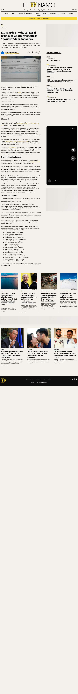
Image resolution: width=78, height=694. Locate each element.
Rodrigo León (23, 311)
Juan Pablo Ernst (30, 363)
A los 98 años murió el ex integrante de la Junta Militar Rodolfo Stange (61, 100)
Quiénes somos (29, 379)
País (13, 13)
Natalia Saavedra (57, 363)
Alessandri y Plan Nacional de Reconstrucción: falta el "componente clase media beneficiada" (12, 354)
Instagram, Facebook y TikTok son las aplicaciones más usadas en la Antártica (68, 296)
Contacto (39, 379)
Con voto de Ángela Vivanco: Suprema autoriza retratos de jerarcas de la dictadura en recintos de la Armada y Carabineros (60, 70)
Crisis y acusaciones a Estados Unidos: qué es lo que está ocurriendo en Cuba (61, 81)
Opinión (37, 13)
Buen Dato (39, 15)
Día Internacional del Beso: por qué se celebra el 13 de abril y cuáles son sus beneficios (37, 354)
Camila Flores (32, 18)
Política (6, 13)
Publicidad (33, 382)
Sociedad (71, 13)
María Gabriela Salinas (11, 52)
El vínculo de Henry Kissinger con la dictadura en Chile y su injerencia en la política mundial (60, 90)
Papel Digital (41, 10)
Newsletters (51, 10)
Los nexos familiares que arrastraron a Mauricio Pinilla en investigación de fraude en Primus (65, 354)
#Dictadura (4, 27)
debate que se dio (35, 162)
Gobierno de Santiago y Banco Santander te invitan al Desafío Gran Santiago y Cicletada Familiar (49, 297)
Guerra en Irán (46, 18)
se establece (12, 147)
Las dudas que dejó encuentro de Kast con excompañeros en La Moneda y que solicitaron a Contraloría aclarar (29, 298)
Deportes (62, 13)
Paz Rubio (3, 311)
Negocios (56, 349)
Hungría (39, 18)
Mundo (44, 13)
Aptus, (19, 92)
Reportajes (29, 13)
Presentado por (45, 291)
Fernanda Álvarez (44, 309)
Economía (20, 13)
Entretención (53, 13)
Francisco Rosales (4, 365)
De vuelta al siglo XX (54, 60)
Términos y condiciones (42, 382)
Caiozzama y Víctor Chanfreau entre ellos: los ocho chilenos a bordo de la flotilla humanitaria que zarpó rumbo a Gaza (9, 299)
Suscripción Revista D (29, 10)
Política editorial (48, 379)
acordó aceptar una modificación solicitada (17, 141)
